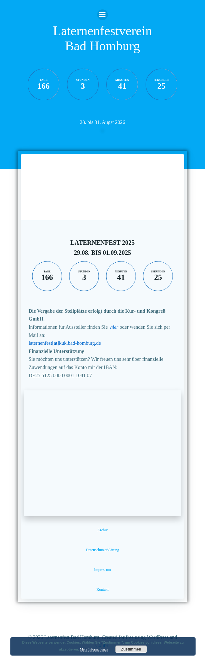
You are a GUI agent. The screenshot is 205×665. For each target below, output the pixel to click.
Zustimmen (131, 649)
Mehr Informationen (94, 649)
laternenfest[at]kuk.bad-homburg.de (65, 343)
